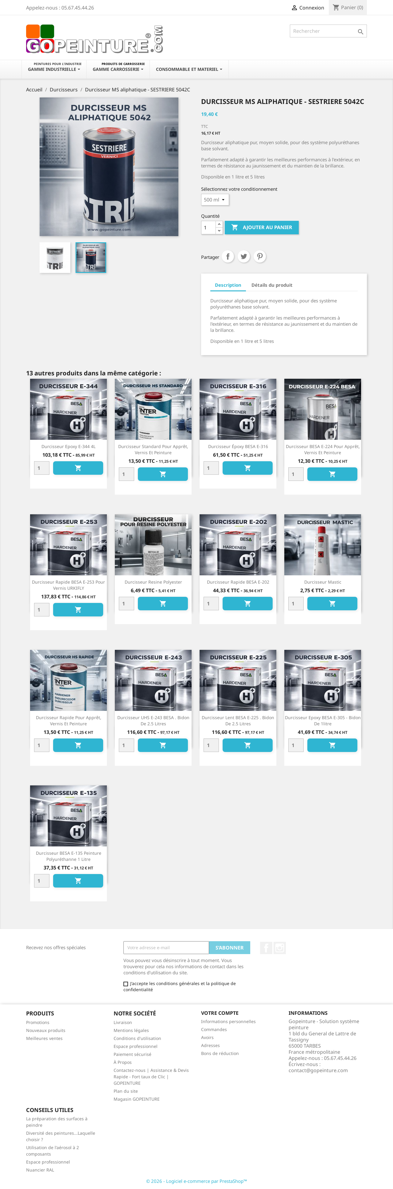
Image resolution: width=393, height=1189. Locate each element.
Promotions (37, 1022)
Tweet (244, 256)
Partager (228, 256)
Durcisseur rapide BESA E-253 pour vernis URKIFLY (68, 585)
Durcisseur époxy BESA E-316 (238, 446)
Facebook (266, 948)
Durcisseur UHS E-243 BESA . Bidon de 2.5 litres (153, 721)
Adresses (210, 1045)
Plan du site (126, 1091)
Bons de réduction (220, 1053)
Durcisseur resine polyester (153, 582)
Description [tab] (228, 285)
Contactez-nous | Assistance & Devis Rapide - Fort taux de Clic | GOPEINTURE (151, 1076)
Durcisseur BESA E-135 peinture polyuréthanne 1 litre (68, 856)
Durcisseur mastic (322, 582)
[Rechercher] (328, 31)
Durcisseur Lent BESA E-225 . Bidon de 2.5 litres (238, 721)
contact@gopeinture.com (318, 1070)
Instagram (280, 948)
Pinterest (260, 256)
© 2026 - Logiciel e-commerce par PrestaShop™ (196, 1181)
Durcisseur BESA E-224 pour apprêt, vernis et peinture (323, 449)
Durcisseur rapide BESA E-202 (238, 582)
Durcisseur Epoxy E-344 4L (68, 446)
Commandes (214, 1029)
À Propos (123, 1062)
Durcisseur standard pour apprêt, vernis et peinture (153, 449)
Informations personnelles (228, 1021)
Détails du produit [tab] (272, 285)
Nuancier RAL (40, 1170)
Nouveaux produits (45, 1030)
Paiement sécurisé (132, 1054)
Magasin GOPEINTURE (137, 1099)
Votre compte (220, 1013)
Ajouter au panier (261, 228)
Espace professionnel (136, 1046)
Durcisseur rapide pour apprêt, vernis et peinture (68, 721)
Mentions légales (131, 1030)
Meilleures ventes (44, 1038)
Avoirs (207, 1037)
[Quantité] (208, 227)
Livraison (123, 1022)
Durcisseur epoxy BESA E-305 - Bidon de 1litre (323, 721)
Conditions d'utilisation (137, 1038)
